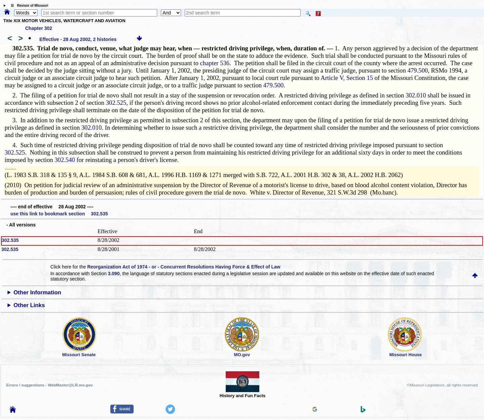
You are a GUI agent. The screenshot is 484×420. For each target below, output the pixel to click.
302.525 (116, 102)
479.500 (417, 70)
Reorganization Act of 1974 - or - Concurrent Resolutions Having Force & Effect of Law (183, 266)
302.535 (10, 240)
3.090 (114, 273)
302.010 (416, 95)
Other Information (37, 292)
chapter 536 (215, 63)
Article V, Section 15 (347, 77)
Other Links (29, 305)
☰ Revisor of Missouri (27, 5)
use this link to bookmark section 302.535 (59, 213)
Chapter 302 (38, 28)
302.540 (64, 159)
